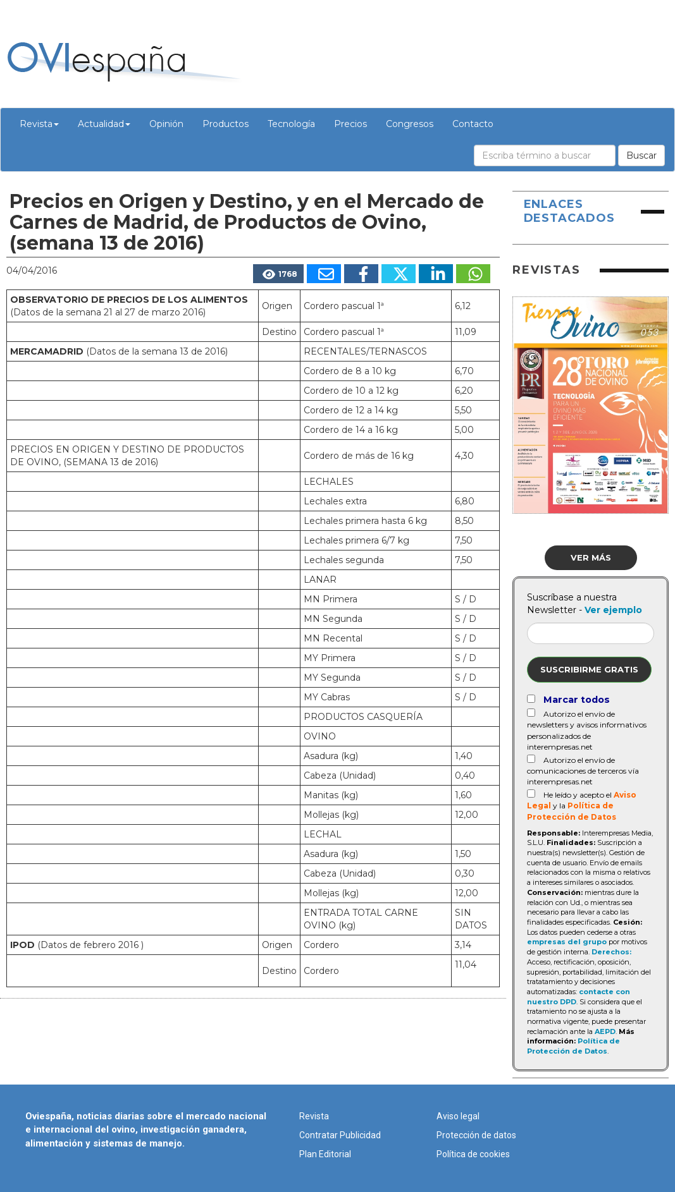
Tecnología (291, 124)
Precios (350, 124)
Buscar (641, 155)
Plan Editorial (325, 1154)
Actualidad (104, 124)
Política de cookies (473, 1154)
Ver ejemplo (613, 610)
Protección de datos (476, 1135)
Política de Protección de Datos (573, 1046)
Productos (225, 124)
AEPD (605, 1031)
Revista (39, 124)
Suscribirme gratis (589, 669)
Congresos (409, 124)
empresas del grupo (567, 941)
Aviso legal (458, 1116)
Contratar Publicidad (340, 1135)
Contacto (472, 124)
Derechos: (611, 951)
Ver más (591, 557)
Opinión (166, 124)
